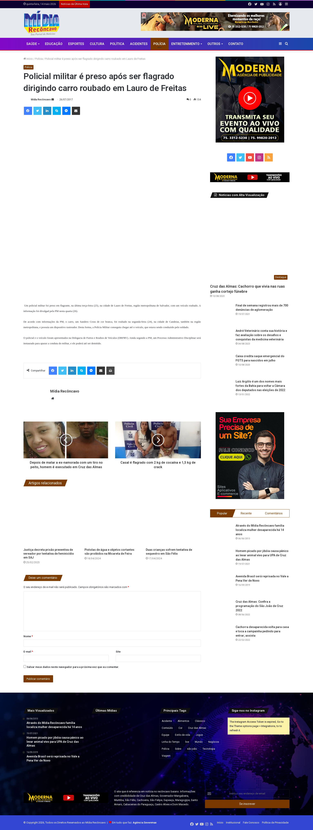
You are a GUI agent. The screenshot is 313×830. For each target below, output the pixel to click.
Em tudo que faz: (134, 822)
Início (28, 58)
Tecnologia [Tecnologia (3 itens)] (209, 748)
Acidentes (139, 44)
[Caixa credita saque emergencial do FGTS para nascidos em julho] (221, 365)
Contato (235, 44)
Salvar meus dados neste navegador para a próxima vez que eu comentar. (73, 666)
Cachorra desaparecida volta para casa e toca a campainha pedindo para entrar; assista (262, 631)
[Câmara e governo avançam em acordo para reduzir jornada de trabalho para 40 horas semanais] (101, 727)
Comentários (274, 513)
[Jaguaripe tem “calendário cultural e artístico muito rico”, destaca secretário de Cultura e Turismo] (144, 748)
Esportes (76, 44)
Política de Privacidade (275, 822)
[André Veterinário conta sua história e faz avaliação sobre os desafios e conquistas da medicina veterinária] (221, 340)
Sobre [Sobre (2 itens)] (178, 748)
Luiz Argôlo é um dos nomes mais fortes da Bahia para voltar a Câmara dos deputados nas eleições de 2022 (260, 386)
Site (118, 651)
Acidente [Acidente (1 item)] (167, 721)
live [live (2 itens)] (187, 741)
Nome (28, 636)
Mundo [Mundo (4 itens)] (199, 741)
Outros (213, 44)
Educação (53, 44)
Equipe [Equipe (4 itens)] (165, 735)
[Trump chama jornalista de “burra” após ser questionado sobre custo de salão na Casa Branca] (101, 748)
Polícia (159, 44)
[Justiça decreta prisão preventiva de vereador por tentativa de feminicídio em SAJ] (51, 518)
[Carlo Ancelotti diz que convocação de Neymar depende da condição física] (122, 770)
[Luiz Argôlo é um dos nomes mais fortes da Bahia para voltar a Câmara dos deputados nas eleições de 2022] (221, 390)
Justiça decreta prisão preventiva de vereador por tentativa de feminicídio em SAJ (48, 553)
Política (117, 44)
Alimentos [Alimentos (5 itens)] (183, 721)
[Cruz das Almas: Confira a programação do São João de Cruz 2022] (221, 611)
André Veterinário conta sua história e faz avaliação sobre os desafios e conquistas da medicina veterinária (261, 335)
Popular (222, 513)
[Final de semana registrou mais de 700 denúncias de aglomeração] (221, 314)
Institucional (233, 822)
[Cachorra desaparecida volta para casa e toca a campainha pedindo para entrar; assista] (221, 636)
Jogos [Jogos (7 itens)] (199, 735)
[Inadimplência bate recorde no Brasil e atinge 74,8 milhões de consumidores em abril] (144, 727)
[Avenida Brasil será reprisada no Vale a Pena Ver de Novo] (221, 585)
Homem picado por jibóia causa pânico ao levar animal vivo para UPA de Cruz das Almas (262, 555)
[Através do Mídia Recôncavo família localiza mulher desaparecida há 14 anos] (221, 535)
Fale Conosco (251, 822)
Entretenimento (185, 44)
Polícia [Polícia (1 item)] (165, 748)
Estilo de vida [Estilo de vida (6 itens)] (182, 735)
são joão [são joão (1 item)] (192, 748)
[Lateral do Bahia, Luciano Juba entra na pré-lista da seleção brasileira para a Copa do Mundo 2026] (101, 770)
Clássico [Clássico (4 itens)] (200, 721)
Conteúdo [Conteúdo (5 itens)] (167, 728)
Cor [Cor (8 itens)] (180, 728)
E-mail (28, 651)
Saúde (31, 44)
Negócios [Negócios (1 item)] (213, 741)
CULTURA (97, 44)
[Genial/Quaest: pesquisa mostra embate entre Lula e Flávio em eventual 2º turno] (122, 748)
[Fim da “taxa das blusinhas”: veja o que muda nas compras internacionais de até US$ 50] (144, 770)
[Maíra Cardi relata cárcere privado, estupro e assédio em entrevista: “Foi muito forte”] (122, 727)
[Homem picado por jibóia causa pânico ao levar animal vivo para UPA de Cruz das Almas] (221, 560)
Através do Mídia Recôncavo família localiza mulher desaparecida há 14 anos (260, 530)
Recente (246, 513)
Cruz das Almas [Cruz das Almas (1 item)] (197, 728)
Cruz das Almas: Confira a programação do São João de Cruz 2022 (259, 606)
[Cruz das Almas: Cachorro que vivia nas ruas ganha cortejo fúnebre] (250, 242)
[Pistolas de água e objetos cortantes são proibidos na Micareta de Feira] (112, 518)
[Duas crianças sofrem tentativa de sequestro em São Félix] (173, 518)
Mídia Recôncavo (41, 99)
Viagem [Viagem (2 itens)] (166, 755)
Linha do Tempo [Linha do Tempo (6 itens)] (170, 741)
